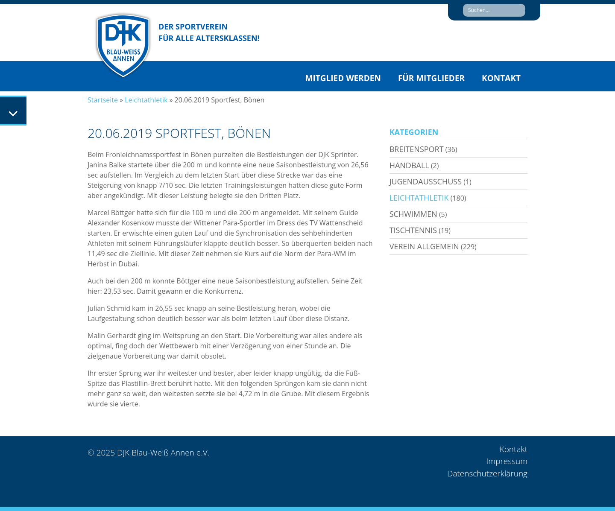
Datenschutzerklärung (487, 473)
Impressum (506, 461)
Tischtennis (413, 230)
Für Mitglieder (431, 78)
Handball (409, 165)
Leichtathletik (146, 100)
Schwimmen (413, 214)
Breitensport (417, 149)
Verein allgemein (424, 246)
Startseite (103, 100)
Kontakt (501, 78)
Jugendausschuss (426, 181)
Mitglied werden (343, 78)
